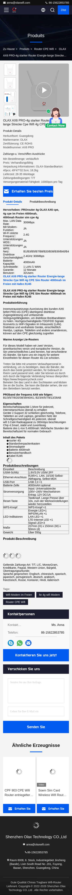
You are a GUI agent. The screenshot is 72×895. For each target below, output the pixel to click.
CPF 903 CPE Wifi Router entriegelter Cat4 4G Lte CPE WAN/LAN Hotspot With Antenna (17, 793)
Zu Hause (9, 49)
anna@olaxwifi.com (16, 2)
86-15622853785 (57, 2)
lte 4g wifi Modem (49, 594)
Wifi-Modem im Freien (19, 594)
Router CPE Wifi (44, 49)
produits (24, 49)
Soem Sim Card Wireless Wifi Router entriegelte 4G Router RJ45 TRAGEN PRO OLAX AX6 (52, 793)
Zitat (63, 9)
